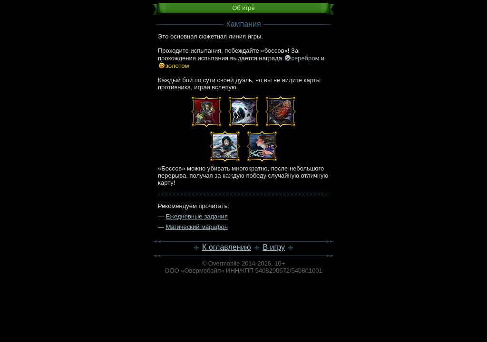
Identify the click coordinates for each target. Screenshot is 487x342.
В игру (274, 247)
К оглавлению (226, 247)
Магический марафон (197, 226)
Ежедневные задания (197, 216)
